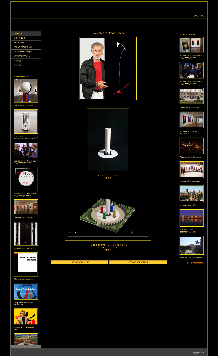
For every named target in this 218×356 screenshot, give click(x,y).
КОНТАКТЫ (18, 65)
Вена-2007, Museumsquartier (191, 258)
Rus (202, 16)
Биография (19, 38)
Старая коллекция (23, 52)
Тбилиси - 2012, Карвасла (190, 157)
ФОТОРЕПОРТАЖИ (22, 56)
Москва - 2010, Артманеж (190, 181)
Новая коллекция (23, 47)
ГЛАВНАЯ (18, 34)
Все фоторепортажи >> (197, 263)
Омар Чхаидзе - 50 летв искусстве (23, 303)
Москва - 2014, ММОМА (24, 248)
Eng (195, 16)
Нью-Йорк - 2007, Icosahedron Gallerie (188, 231)
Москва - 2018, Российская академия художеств (25, 162)
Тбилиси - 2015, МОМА (23, 218)
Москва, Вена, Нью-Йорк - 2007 (25, 328)
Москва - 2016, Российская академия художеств (25, 195)
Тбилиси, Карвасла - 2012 (24, 279)
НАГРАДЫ (18, 61)
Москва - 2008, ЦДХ (188, 205)
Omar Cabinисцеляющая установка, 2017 (26, 137)
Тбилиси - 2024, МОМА (23, 105)
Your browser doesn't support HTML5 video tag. (108, 213)
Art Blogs (19, 43)
